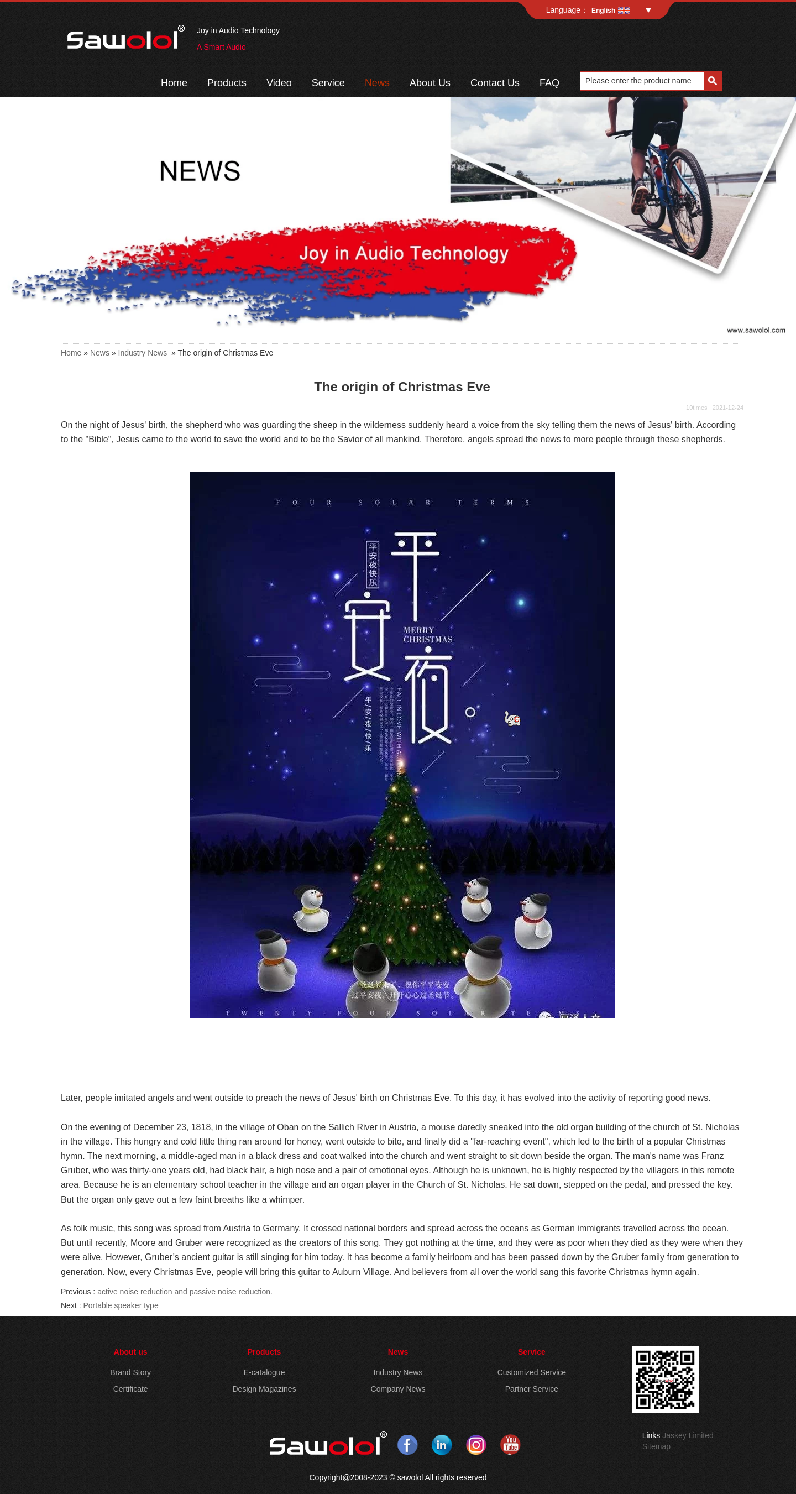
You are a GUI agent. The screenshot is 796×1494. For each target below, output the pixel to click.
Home (174, 82)
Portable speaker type (120, 1305)
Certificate (130, 1389)
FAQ (549, 82)
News (377, 82)
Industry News (142, 352)
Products (227, 82)
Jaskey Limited (688, 1435)
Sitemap (656, 1446)
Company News (398, 1389)
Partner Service (531, 1389)
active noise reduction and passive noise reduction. (185, 1291)
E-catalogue (264, 1372)
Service (328, 82)
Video (279, 82)
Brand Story (130, 1372)
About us (131, 1351)
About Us (430, 82)
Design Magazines (264, 1389)
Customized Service (532, 1372)
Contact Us (495, 82)
